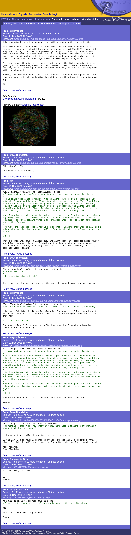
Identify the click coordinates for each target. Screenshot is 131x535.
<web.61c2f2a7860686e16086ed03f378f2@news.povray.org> (47, 188)
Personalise (35, 14)
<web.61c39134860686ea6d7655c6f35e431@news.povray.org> (48, 301)
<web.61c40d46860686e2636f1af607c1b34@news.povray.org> (48, 420)
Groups (13, 14)
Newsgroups (18, 19)
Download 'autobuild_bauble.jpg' (19, 98)
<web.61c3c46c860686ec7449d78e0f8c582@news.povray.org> (48, 345)
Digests (23, 14)
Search (47, 14)
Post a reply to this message (17, 90)
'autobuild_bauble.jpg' (32, 104)
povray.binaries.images (38, 19)
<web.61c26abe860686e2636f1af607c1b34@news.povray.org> (48, 163)
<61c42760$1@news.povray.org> (32, 467)
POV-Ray (5, 19)
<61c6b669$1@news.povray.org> (32, 497)
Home (4, 14)
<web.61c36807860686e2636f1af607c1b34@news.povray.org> (47, 265)
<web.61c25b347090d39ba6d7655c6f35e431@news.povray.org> (49, 39)
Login (55, 14)
